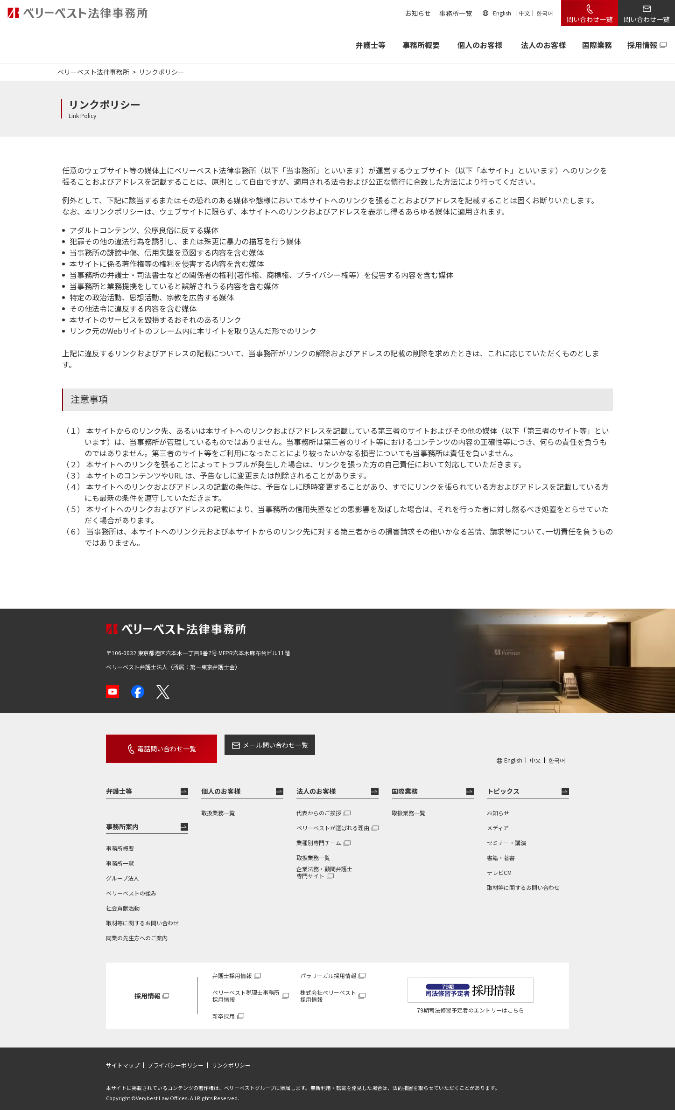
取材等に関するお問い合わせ (142, 914)
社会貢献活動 (123, 899)
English (502, 13)
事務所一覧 (455, 13)
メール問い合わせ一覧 (255, 744)
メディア (498, 819)
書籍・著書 (501, 849)
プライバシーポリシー (176, 1057)
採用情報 (642, 45)
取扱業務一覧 (218, 804)
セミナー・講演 (506, 834)
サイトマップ (123, 1057)
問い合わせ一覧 (589, 19)
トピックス (503, 783)
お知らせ (418, 13)
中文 (524, 13)
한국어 (544, 13)
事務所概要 (421, 45)
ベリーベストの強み (131, 884)
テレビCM (499, 864)
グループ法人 (122, 870)
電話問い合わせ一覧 (156, 744)
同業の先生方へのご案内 (137, 929)
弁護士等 (119, 783)
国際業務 (597, 45)
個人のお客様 (479, 45)
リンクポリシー (231, 1057)
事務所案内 (122, 818)
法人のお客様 (543, 45)
